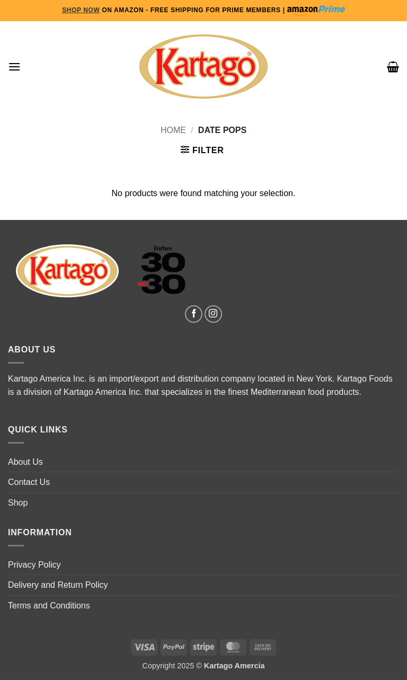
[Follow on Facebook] (193, 314)
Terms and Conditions (49, 605)
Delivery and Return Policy (58, 584)
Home (173, 130)
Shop (18, 502)
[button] (14, 67)
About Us (25, 461)
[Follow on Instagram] (213, 314)
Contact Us (29, 482)
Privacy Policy (34, 564)
